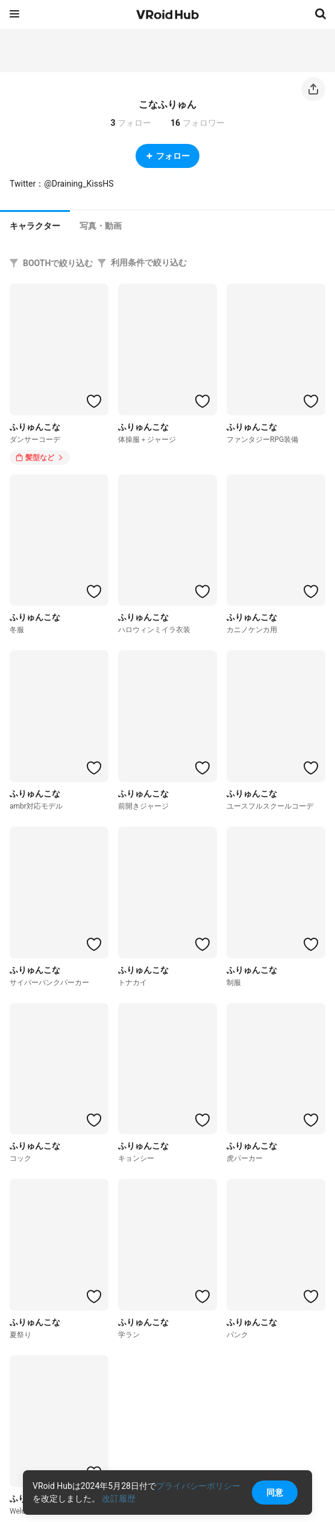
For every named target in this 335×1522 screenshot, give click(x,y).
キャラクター (35, 226)
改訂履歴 (119, 1498)
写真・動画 (101, 226)
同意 (274, 1492)
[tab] (35, 225)
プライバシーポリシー (198, 1486)
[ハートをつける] (94, 401)
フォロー (167, 156)
